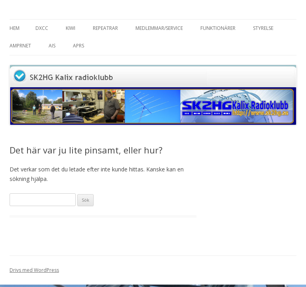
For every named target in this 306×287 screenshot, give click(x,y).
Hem (15, 28)
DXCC (41, 28)
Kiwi (70, 28)
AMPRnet (20, 45)
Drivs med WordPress (34, 270)
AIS (52, 45)
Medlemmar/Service (159, 28)
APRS (78, 45)
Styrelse (263, 28)
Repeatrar (105, 28)
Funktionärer (217, 28)
